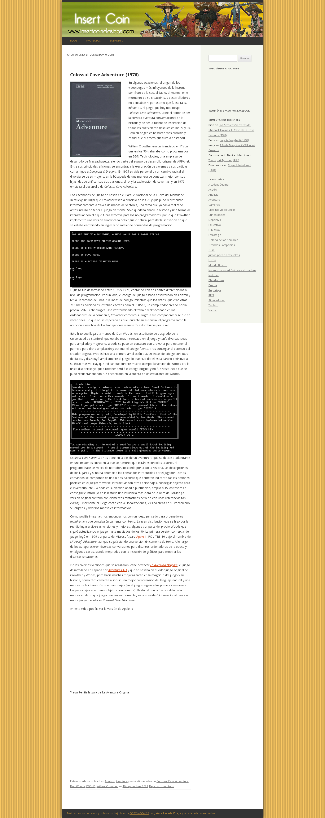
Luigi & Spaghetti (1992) (234, 140)
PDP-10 (90, 786)
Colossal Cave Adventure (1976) (104, 75)
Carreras (214, 205)
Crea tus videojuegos (222, 210)
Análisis (110, 781)
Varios (212, 310)
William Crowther (107, 786)
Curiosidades (216, 215)
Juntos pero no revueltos (224, 255)
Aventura (122, 781)
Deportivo (214, 220)
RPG (211, 295)
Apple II (141, 536)
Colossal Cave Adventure (173, 781)
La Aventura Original (163, 565)
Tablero (213, 305)
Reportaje (214, 290)
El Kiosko (214, 230)
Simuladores (216, 300)
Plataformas (216, 280)
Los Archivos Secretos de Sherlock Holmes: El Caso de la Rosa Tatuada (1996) (231, 130)
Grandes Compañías (221, 245)
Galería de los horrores (223, 240)
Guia (211, 250)
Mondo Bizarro (217, 265)
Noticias (213, 275)
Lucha (212, 260)
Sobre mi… (116, 40)
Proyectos (93, 40)
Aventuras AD (117, 570)
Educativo (214, 225)
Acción (212, 189)
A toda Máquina (218, 184)
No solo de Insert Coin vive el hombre (232, 270)
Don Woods (77, 786)
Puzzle (212, 285)
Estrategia (214, 235)
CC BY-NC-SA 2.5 (139, 813)
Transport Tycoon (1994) (223, 160)
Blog (73, 40)
